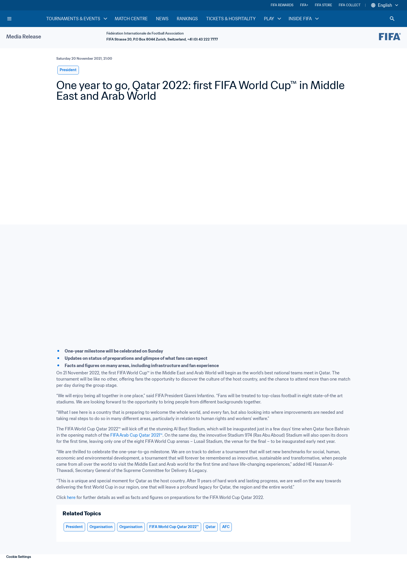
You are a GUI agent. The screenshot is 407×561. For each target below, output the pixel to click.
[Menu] (9, 19)
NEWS (162, 18)
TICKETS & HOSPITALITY (231, 18)
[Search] (392, 18)
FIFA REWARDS (282, 5)
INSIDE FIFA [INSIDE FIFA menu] (304, 19)
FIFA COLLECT (350, 5)
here (71, 497)
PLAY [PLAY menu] (273, 19)
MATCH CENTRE (131, 18)
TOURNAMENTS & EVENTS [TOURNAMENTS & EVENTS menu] (77, 19)
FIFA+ (304, 5)
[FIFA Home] (26, 19)
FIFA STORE (323, 5)
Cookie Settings (18, 557)
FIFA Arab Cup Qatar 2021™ (136, 435)
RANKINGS (187, 18)
